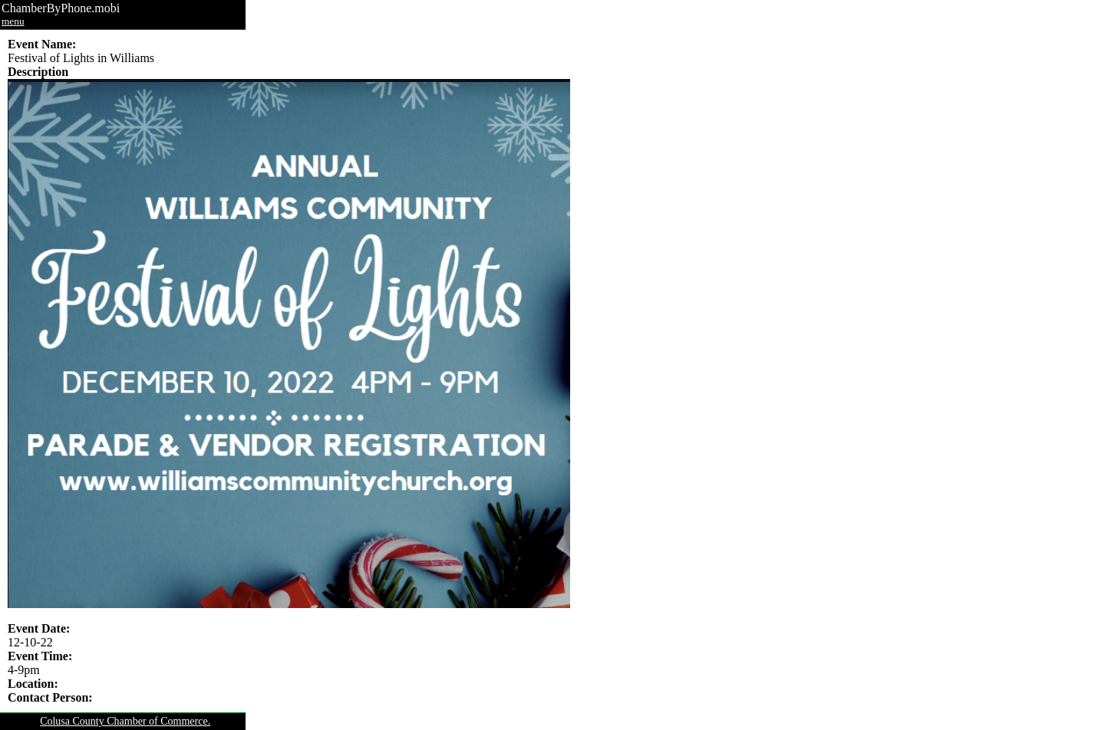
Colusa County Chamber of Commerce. (125, 721)
